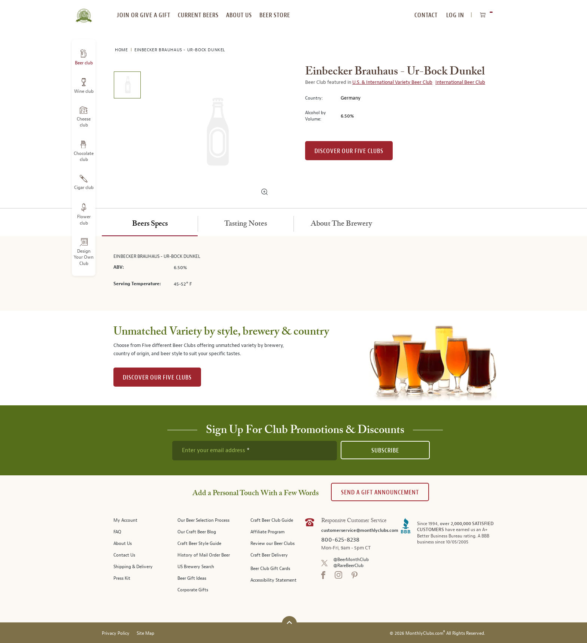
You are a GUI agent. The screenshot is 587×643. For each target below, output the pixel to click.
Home (122, 50)
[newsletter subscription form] (254, 450)
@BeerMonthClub (351, 560)
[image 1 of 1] (127, 86)
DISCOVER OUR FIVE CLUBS (157, 377)
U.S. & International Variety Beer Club (392, 82)
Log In (455, 15)
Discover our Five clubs (348, 151)
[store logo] (83, 11)
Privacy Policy (116, 633)
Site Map (145, 633)
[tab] (150, 224)
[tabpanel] (293, 273)
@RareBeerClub (348, 566)
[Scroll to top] (289, 622)
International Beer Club (460, 82)
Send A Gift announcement (380, 492)
